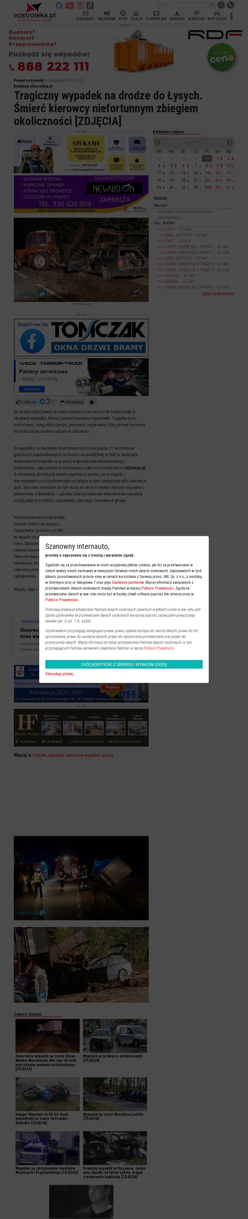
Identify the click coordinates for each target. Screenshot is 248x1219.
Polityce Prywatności (157, 588)
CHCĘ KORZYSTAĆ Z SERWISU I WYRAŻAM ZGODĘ (124, 664)
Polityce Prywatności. (159, 648)
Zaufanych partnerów (128, 582)
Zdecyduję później (59, 674)
